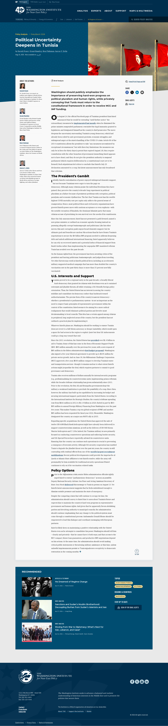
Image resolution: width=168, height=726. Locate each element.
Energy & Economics (46, 19)
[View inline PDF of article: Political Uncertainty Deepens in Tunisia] (136, 81)
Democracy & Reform (123, 586)
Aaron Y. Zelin (61, 51)
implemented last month (85, 123)
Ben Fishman (48, 51)
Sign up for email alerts (128, 607)
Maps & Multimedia (141, 11)
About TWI (62, 711)
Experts (96, 11)
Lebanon (69, 19)
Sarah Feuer (23, 51)
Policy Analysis (21, 34)
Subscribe (22, 712)
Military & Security (30, 19)
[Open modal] (142, 19)
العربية (39, 55)
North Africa (120, 596)
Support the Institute (76, 711)
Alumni (89, 711)
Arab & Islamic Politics (124, 583)
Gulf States (79, 19)
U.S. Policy (138, 586)
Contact (21, 707)
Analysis (82, 11)
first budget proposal (94, 350)
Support (121, 11)
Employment (19, 723)
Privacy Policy (31, 723)
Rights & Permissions (46, 723)
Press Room (23, 709)
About (108, 11)
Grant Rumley (36, 51)
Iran (61, 19)
